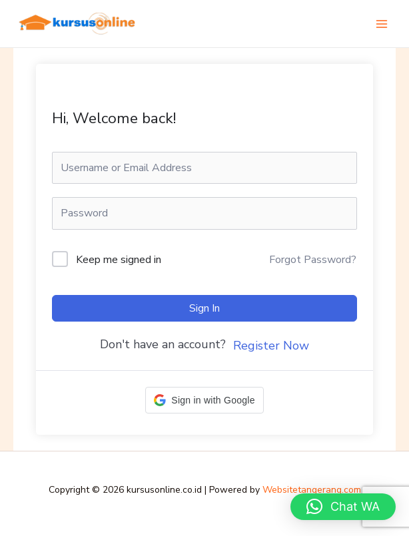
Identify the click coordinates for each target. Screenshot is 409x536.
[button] (204, 400)
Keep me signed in (118, 259)
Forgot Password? (312, 259)
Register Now (271, 346)
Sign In (204, 308)
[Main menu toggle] (382, 23)
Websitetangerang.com (311, 489)
